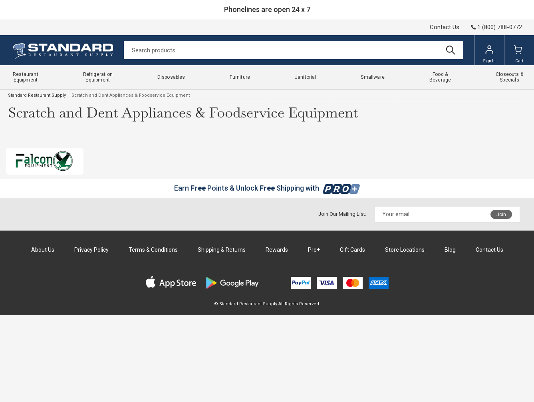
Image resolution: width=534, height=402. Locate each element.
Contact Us (444, 27)
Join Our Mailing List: (342, 214)
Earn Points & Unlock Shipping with (267, 188)
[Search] (293, 50)
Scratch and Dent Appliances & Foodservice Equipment (130, 95)
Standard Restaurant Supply (37, 95)
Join (501, 214)
